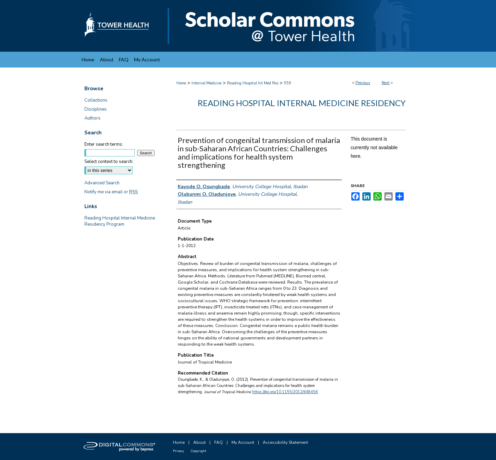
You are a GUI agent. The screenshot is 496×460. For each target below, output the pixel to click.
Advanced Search (102, 183)
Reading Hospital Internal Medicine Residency (302, 103)
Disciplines (95, 109)
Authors (92, 118)
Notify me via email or (111, 192)
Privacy (178, 451)
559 (287, 83)
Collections (95, 100)
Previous (362, 82)
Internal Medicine (206, 83)
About (199, 442)
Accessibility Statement (285, 442)
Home (181, 83)
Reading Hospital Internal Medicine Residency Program (119, 221)
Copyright (198, 451)
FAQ (218, 442)
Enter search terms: (103, 144)
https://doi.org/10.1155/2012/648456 (285, 392)
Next (386, 82)
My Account (242, 442)
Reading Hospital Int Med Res (252, 83)
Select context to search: (108, 162)
